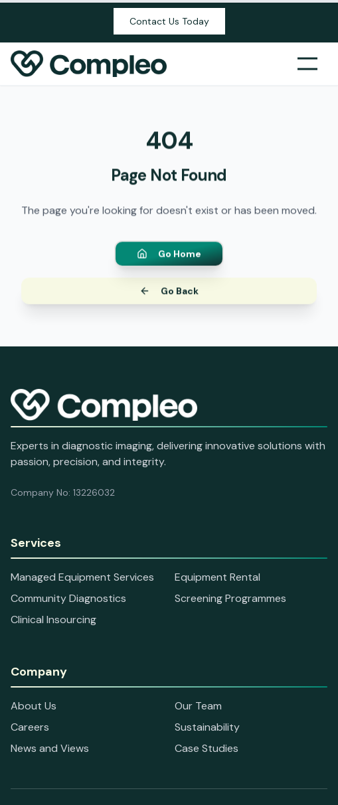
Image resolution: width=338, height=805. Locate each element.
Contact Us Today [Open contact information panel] (169, 21)
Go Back (169, 293)
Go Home (169, 255)
